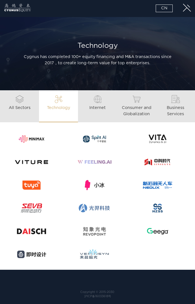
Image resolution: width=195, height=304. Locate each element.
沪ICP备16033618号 (97, 296)
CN (164, 8)
